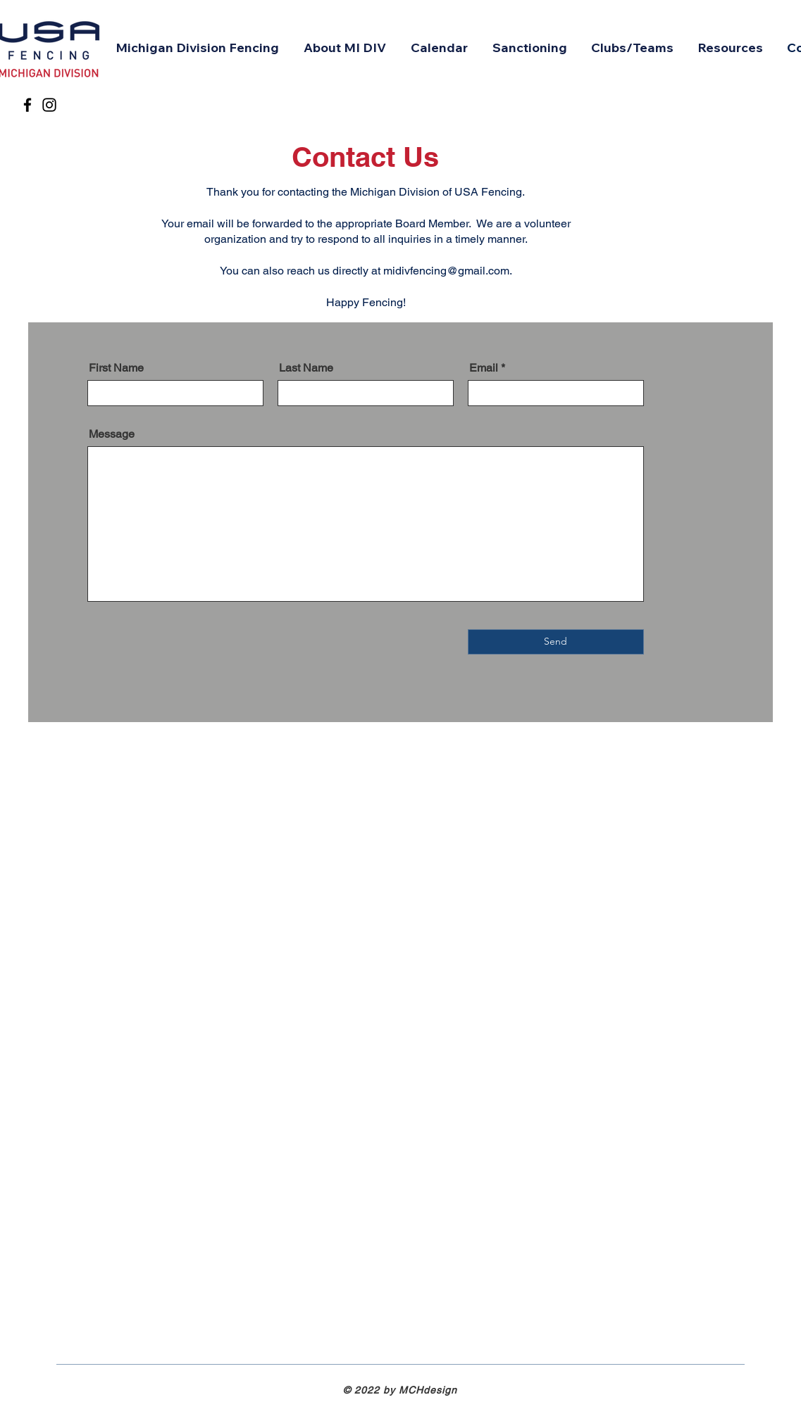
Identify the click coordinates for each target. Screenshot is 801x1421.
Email (483, 368)
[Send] (556, 642)
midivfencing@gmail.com (446, 270)
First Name (116, 368)
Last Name (306, 368)
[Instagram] (49, 105)
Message (112, 434)
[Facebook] (27, 105)
